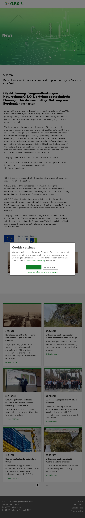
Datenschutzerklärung (35, 261)
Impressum (52, 272)
